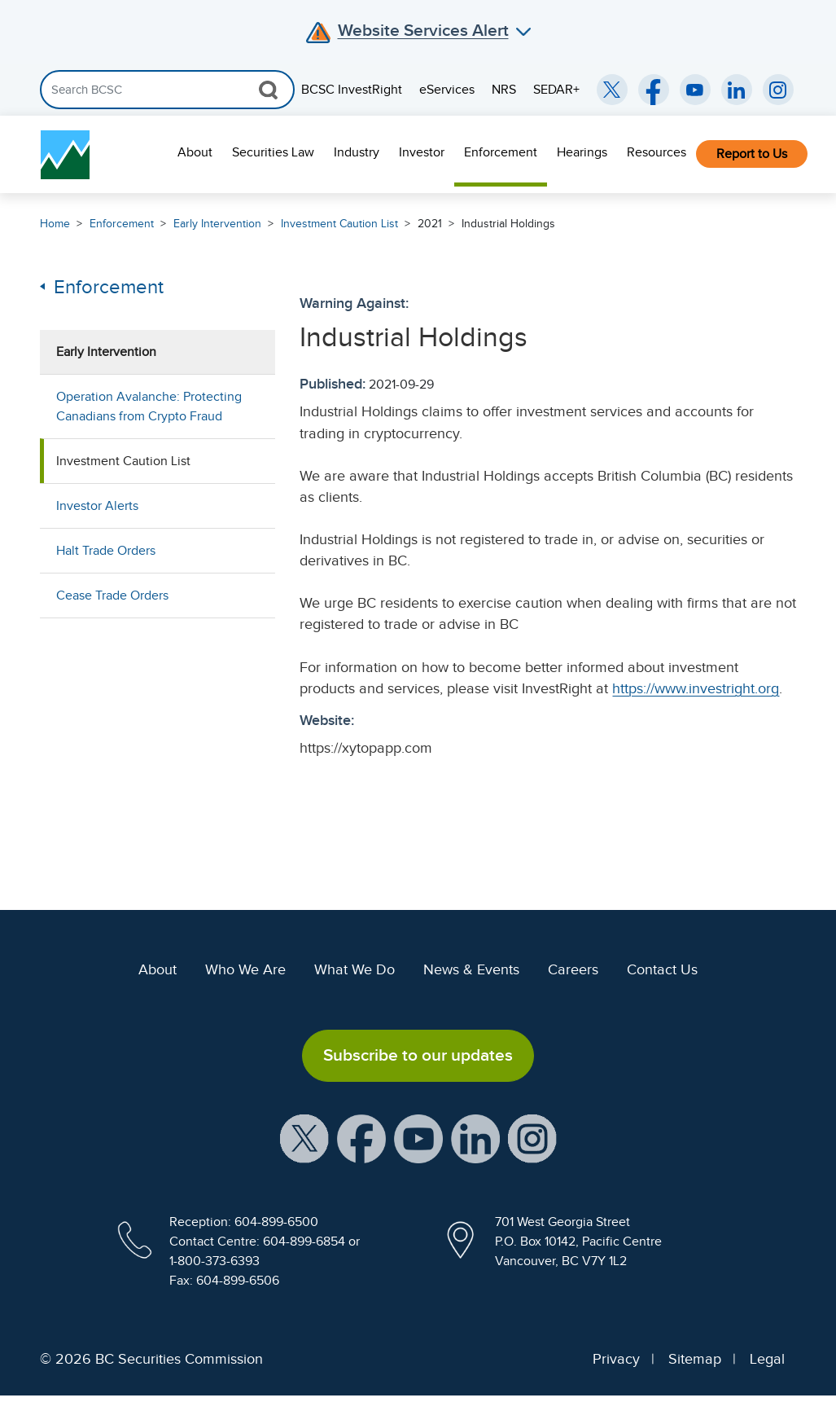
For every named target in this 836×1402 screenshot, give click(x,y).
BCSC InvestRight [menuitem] (351, 89)
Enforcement (500, 152)
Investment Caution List (339, 224)
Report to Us (751, 154)
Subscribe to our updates (418, 1055)
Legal (767, 1359)
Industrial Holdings (508, 224)
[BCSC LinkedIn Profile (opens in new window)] (475, 1137)
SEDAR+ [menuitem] (556, 89)
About (194, 152)
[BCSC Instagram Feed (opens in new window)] (778, 89)
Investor (421, 152)
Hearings (582, 152)
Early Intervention (217, 224)
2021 (430, 224)
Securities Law (273, 152)
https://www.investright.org (695, 688)
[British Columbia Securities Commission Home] (65, 154)
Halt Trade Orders (105, 550)
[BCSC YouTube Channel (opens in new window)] (695, 89)
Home (55, 224)
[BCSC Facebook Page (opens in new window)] (653, 89)
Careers (573, 969)
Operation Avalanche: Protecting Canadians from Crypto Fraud (149, 406)
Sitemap (694, 1359)
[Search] (167, 89)
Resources (656, 152)
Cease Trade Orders (112, 595)
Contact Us (662, 969)
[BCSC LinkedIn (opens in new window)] (736, 89)
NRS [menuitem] (504, 89)
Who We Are (245, 969)
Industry (356, 152)
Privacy (616, 1359)
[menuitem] (195, 154)
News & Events (471, 969)
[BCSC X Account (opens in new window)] (304, 1137)
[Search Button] (268, 90)
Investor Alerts (97, 506)
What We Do (354, 969)
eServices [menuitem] (447, 89)
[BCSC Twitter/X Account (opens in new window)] (612, 89)
